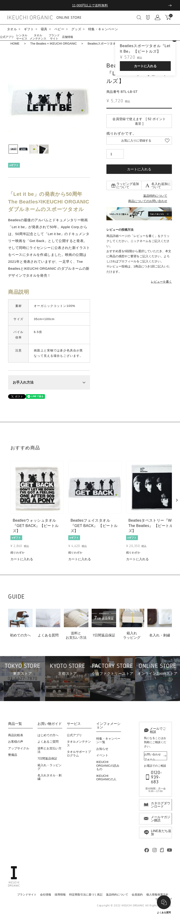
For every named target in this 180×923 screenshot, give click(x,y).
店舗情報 (67, 37)
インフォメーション (108, 725)
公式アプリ (7, 37)
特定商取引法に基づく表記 (85, 894)
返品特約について (155, 195)
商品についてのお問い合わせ (147, 201)
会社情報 (45, 894)
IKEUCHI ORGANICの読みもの (107, 765)
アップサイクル (18, 748)
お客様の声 (15, 741)
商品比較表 (15, 735)
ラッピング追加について (127, 185)
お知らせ (102, 749)
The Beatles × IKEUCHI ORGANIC (53, 43)
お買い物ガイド (49, 724)
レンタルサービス (21, 37)
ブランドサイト (54, 37)
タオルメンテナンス (38, 37)
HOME (14, 43)
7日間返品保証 (47, 758)
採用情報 (60, 894)
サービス (74, 724)
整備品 (12, 755)
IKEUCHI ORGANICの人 (106, 777)
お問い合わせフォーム (152, 756)
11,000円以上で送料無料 (90, 5)
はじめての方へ (48, 735)
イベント (102, 755)
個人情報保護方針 (157, 894)
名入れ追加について (161, 185)
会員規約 (137, 894)
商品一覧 (15, 724)
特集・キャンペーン (103, 29)
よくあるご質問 (48, 741)
